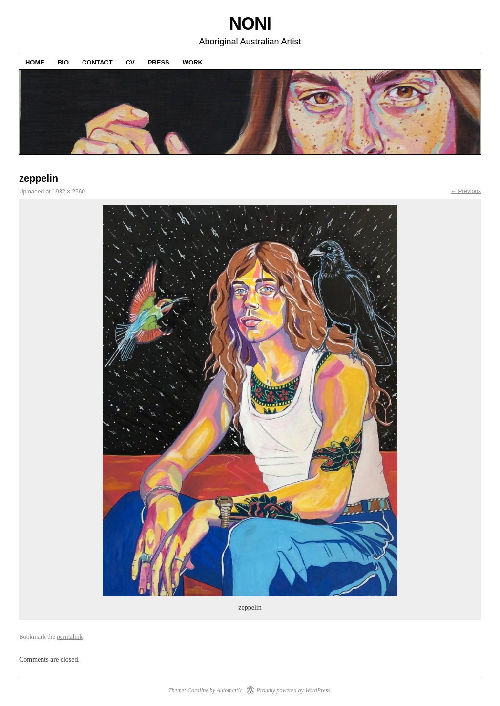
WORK (193, 62)
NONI (250, 24)
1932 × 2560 (68, 191)
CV (130, 62)
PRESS (158, 62)
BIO (63, 62)
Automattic (230, 690)
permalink (70, 636)
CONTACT (97, 62)
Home (34, 62)
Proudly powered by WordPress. (294, 690)
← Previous (466, 191)
